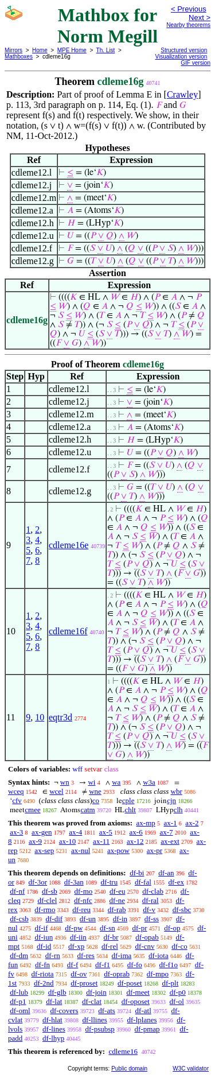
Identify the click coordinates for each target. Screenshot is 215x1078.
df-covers (64, 1010)
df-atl (143, 1010)
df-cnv (145, 946)
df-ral (150, 900)
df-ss (151, 918)
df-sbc (182, 909)
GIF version (195, 63)
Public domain (129, 1068)
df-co (179, 946)
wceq (16, 791)
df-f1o (168, 964)
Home (40, 50)
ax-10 (67, 841)
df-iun (43, 937)
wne (95, 791)
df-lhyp (53, 1038)
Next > (199, 17)
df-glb (57, 992)
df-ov (79, 974)
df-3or (38, 882)
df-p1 (18, 1001)
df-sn (107, 928)
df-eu (117, 891)
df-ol (177, 1001)
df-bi (137, 872)
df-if (41, 928)
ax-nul (80, 850)
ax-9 (35, 841)
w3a (149, 782)
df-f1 (102, 964)
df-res (86, 955)
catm (87, 809)
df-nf (17, 891)
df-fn (42, 964)
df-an (166, 872)
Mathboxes (19, 56)
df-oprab (117, 974)
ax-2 (191, 823)
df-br (111, 937)
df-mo (83, 891)
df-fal (143, 882)
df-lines (53, 1029)
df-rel (109, 946)
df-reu (81, 909)
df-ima (122, 955)
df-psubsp (100, 1029)
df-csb (19, 918)
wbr (176, 791)
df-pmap (147, 1029)
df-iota (158, 955)
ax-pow (118, 850)
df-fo (134, 964)
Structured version (184, 50)
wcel (56, 791)
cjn (171, 800)
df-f (73, 964)
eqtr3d (60, 717)
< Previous (188, 9)
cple (128, 800)
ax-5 (105, 832)
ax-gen (42, 832)
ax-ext (170, 841)
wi (91, 782)
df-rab (117, 909)
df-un (88, 918)
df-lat (54, 1001)
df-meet (137, 992)
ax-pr (154, 850)
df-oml (20, 1010)
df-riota (43, 974)
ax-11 (101, 841)
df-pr (139, 928)
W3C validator (191, 1068)
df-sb (49, 891)
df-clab (152, 891)
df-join (96, 992)
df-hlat (52, 1019)
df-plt (170, 983)
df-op (172, 928)
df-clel (47, 900)
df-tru (109, 882)
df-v (149, 909)
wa (116, 782)
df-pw (74, 928)
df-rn (52, 955)
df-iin (78, 937)
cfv (17, 800)
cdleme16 (123, 1051)
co (95, 800)
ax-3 (16, 832)
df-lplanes (142, 1019)
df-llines (94, 1019)
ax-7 (166, 832)
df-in (120, 918)
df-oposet (136, 1001)
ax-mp (145, 823)
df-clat (91, 1001)
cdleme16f (68, 631)
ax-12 (135, 841)
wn (64, 782)
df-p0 (178, 992)
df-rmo (44, 909)
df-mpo (158, 974)
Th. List (105, 50)
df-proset (84, 983)
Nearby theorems (188, 25)
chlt (130, 809)
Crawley (182, 94)
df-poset (130, 983)
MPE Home (72, 50)
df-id (44, 946)
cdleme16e (68, 545)
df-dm (19, 955)
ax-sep (44, 850)
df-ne (117, 900)
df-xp (76, 946)
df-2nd (44, 983)
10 (39, 717)
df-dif (54, 918)
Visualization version (181, 56)
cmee (32, 809)
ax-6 (136, 832)
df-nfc (83, 900)
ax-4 (75, 832)
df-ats (106, 1010)
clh (178, 809)
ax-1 (170, 823)
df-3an (74, 882)
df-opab (146, 937)
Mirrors (13, 50)
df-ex (176, 882)
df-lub (19, 992)
